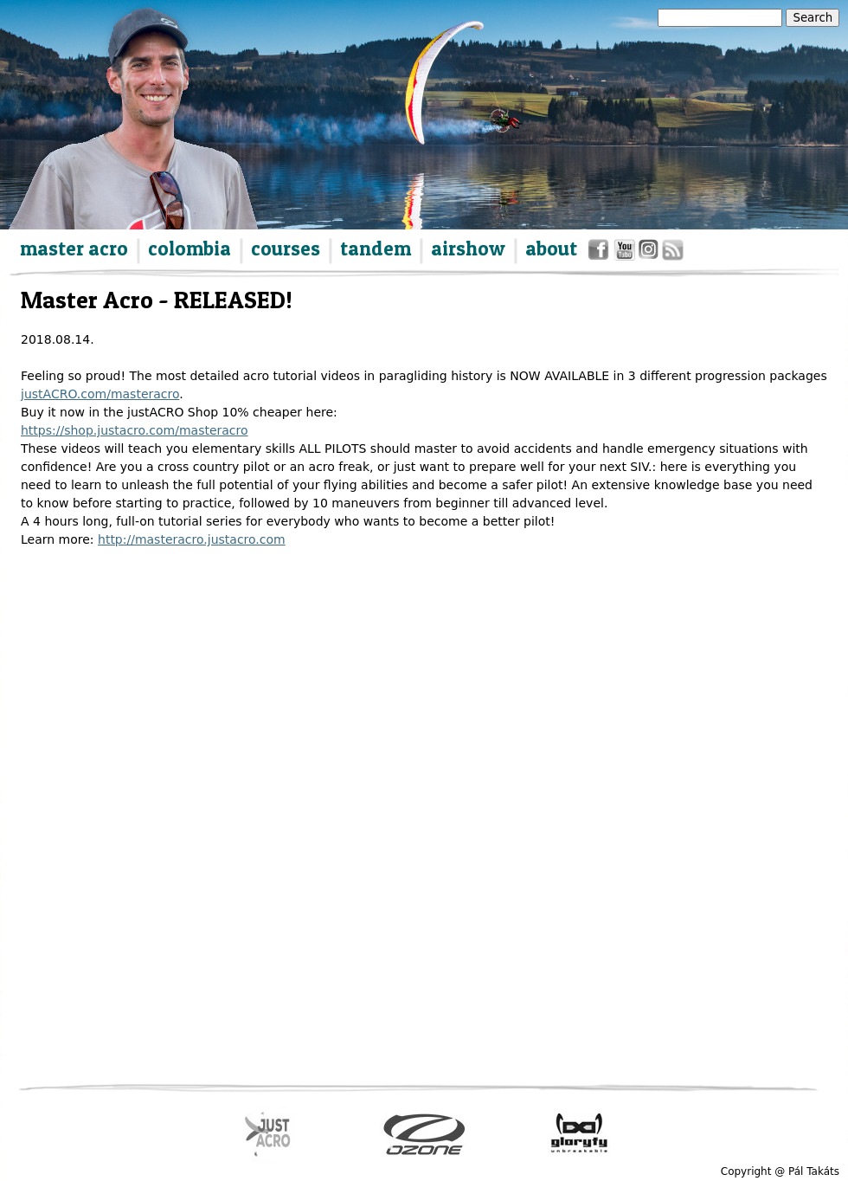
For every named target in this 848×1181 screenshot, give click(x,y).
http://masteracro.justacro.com (192, 539)
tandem (375, 248)
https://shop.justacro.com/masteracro (134, 430)
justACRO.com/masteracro (100, 394)
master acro (74, 248)
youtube (625, 253)
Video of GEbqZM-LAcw (330, 737)
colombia (189, 248)
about (551, 248)
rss (671, 253)
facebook (601, 253)
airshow (468, 248)
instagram (649, 253)
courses (285, 248)
